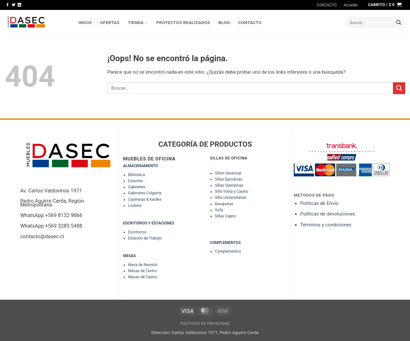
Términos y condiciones (325, 225)
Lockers (135, 205)
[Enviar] (399, 23)
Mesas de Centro (142, 271)
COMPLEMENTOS (225, 242)
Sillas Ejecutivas (228, 179)
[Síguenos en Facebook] (7, 5)
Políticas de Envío (319, 203)
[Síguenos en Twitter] (13, 5)
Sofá (219, 210)
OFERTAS (109, 22)
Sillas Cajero (225, 216)
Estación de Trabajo (145, 238)
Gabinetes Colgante (145, 193)
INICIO (85, 22)
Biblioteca (136, 175)
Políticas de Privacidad (205, 323)
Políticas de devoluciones (328, 214)
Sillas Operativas (229, 185)
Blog (224, 22)
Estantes (135, 181)
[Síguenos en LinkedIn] (19, 5)
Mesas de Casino (143, 277)
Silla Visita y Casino (231, 191)
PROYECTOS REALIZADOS (183, 22)
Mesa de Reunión (143, 265)
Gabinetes (136, 187)
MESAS (129, 256)
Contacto (249, 22)
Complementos (228, 251)
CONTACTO (327, 5)
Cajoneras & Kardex (144, 199)
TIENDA (138, 23)
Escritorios (137, 232)
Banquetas (224, 204)
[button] (350, 5)
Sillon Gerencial (228, 173)
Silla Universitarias (230, 197)
